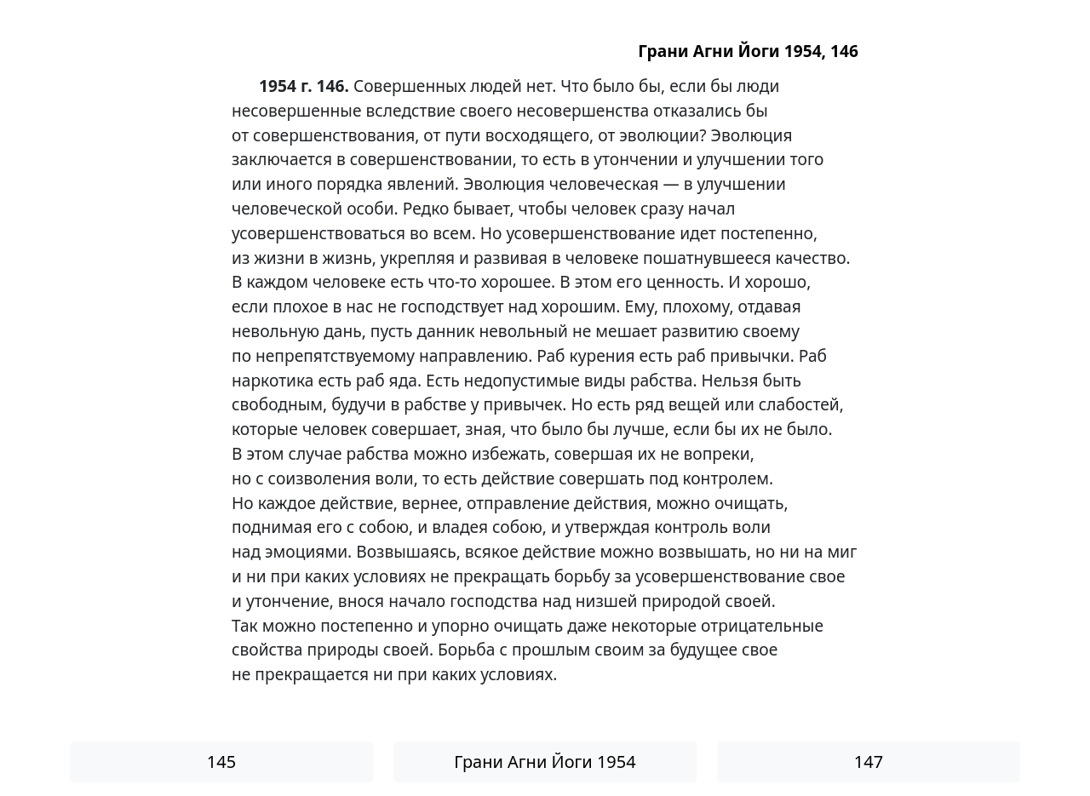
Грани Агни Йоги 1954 (544, 761)
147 (868, 761)
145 (221, 761)
